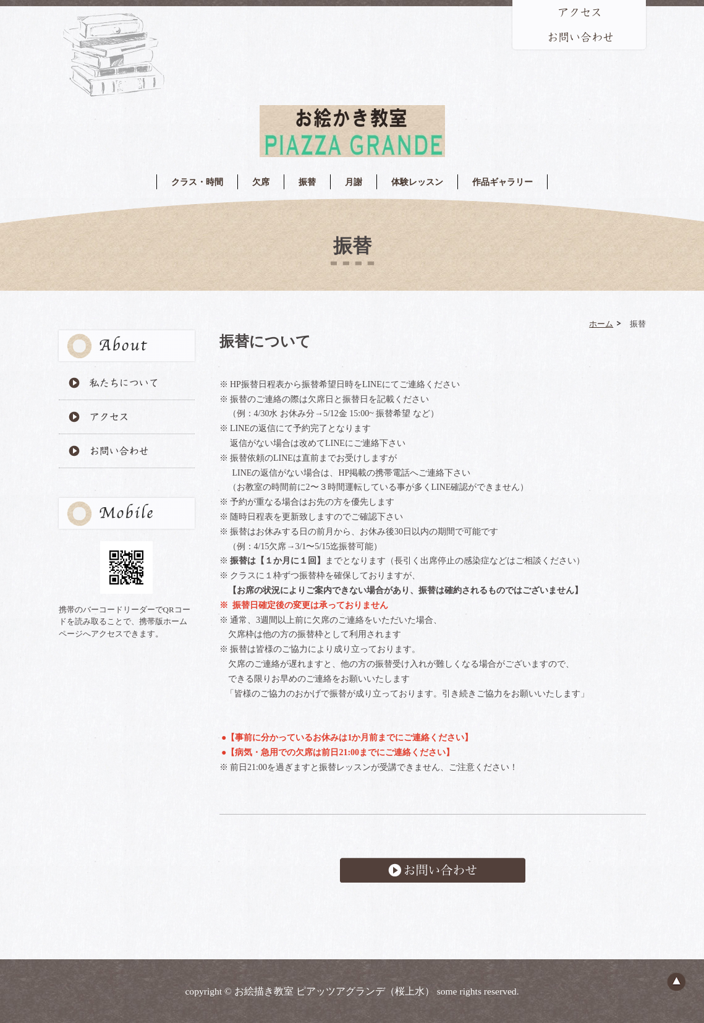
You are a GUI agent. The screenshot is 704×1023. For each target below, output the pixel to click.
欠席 (260, 182)
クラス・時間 (197, 182)
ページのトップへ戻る (676, 981)
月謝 (353, 182)
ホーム (601, 323)
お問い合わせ (432, 870)
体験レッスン (417, 182)
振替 (307, 182)
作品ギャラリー (502, 182)
